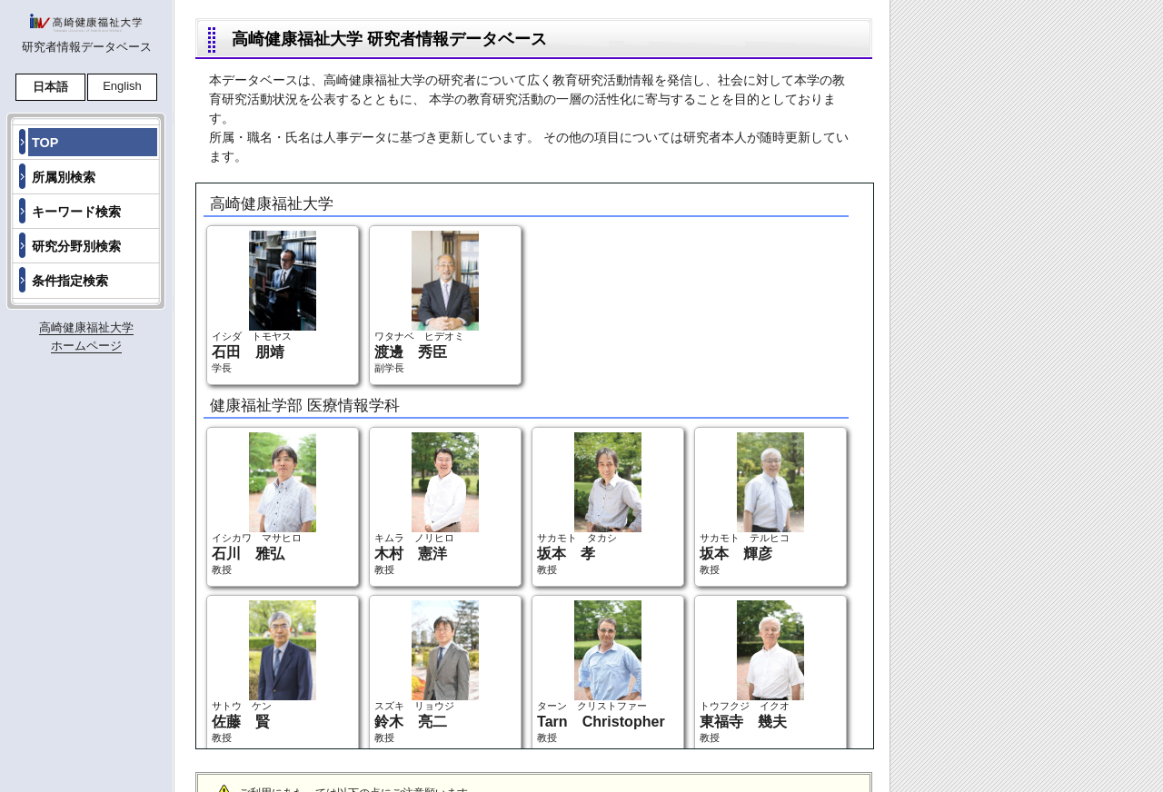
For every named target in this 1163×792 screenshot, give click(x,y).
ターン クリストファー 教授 (601, 671)
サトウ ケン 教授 (264, 671)
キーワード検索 (76, 211)
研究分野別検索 (76, 246)
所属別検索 (63, 177)
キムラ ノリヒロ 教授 (426, 503)
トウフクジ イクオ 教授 (752, 671)
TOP (45, 142)
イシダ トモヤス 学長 (264, 302)
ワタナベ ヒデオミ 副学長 (426, 302)
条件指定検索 (70, 280)
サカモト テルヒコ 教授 (752, 503)
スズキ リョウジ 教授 (426, 671)
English (122, 86)
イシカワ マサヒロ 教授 (264, 503)
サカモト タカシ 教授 (589, 503)
